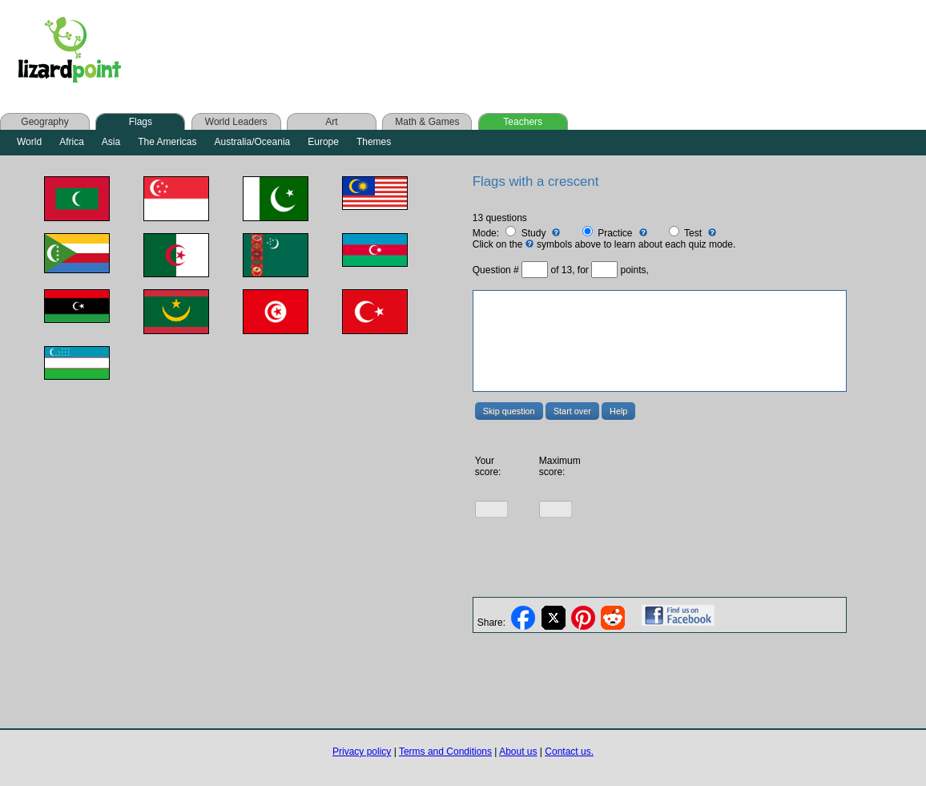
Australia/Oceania (253, 141)
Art (331, 121)
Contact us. (569, 751)
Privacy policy (361, 751)
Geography (44, 121)
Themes (373, 141)
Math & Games (427, 121)
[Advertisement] (455, 50)
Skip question (509, 411)
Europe (323, 141)
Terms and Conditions (445, 751)
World (29, 141)
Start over (572, 411)
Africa (71, 141)
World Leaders (236, 121)
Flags (140, 121)
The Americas (167, 141)
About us (518, 751)
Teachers (522, 121)
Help (618, 411)
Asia (111, 141)
